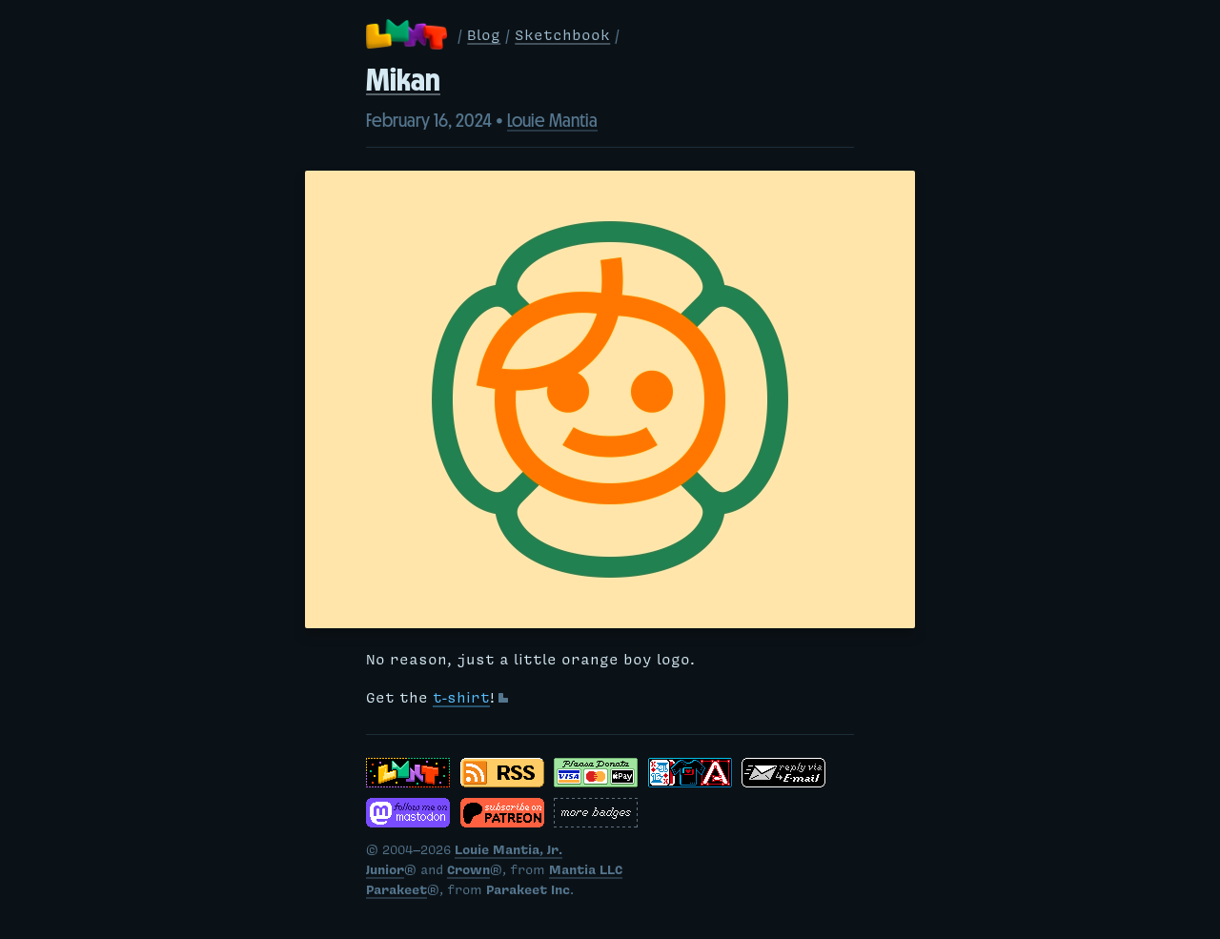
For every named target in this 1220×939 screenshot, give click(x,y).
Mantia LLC (585, 872)
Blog (483, 37)
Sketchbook (562, 37)
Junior (385, 872)
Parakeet (396, 892)
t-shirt (461, 699)
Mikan (403, 80)
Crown (468, 872)
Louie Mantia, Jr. (508, 852)
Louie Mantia (552, 120)
